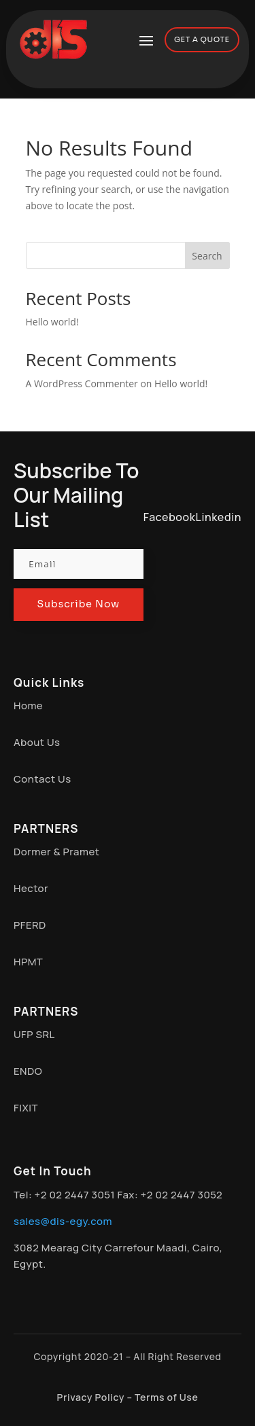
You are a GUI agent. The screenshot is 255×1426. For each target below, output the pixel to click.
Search (207, 255)
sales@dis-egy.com (63, 1221)
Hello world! (52, 321)
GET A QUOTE (202, 39)
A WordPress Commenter (82, 383)
